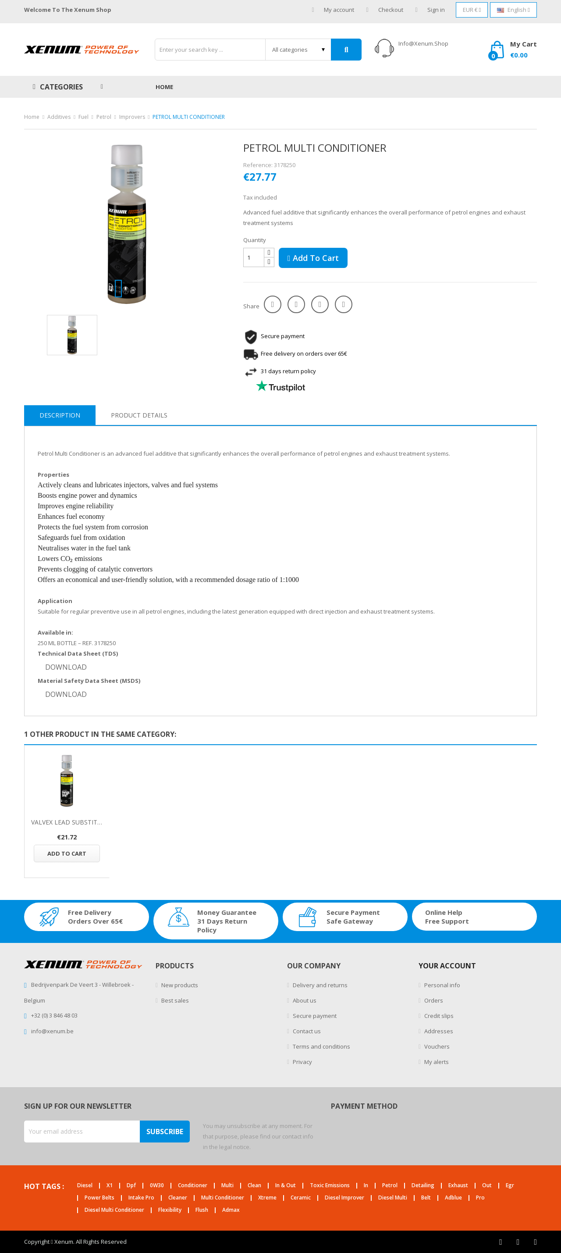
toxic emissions (330, 1186)
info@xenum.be (52, 1031)
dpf (131, 1186)
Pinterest (343, 304)
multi (227, 1186)
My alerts (436, 1062)
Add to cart (313, 258)
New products (179, 985)
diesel (84, 1186)
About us (303, 1000)
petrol (390, 1186)
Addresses (438, 1031)
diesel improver (344, 1198)
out (487, 1186)
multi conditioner (222, 1198)
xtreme (267, 1198)
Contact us (306, 1031)
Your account (447, 966)
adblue (453, 1198)
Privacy (301, 1062)
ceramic (301, 1198)
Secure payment (314, 1016)
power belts (99, 1198)
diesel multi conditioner (114, 1210)
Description (59, 415)
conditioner (192, 1186)
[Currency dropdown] (472, 10)
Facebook (500, 1242)
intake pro (141, 1198)
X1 (110, 1186)
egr (510, 1186)
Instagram (535, 1242)
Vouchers (436, 1046)
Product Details (139, 415)
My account (333, 10)
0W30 (157, 1186)
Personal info (441, 985)
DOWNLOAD (66, 667)
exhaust (458, 1186)
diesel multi (392, 1198)
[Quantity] (253, 257)
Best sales (174, 1000)
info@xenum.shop (423, 43)
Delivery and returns (319, 985)
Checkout (384, 10)
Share (272, 304)
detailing (423, 1186)
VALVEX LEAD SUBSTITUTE (67, 822)
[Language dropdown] (513, 10)
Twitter (518, 1242)
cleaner (177, 1198)
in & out (285, 1186)
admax (231, 1210)
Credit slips (438, 1016)
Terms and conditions (320, 1046)
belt (426, 1198)
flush (201, 1210)
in (366, 1186)
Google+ (320, 304)
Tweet (296, 304)
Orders (433, 1000)
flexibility (169, 1210)
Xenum (63, 1242)
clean (254, 1186)
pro (480, 1198)
